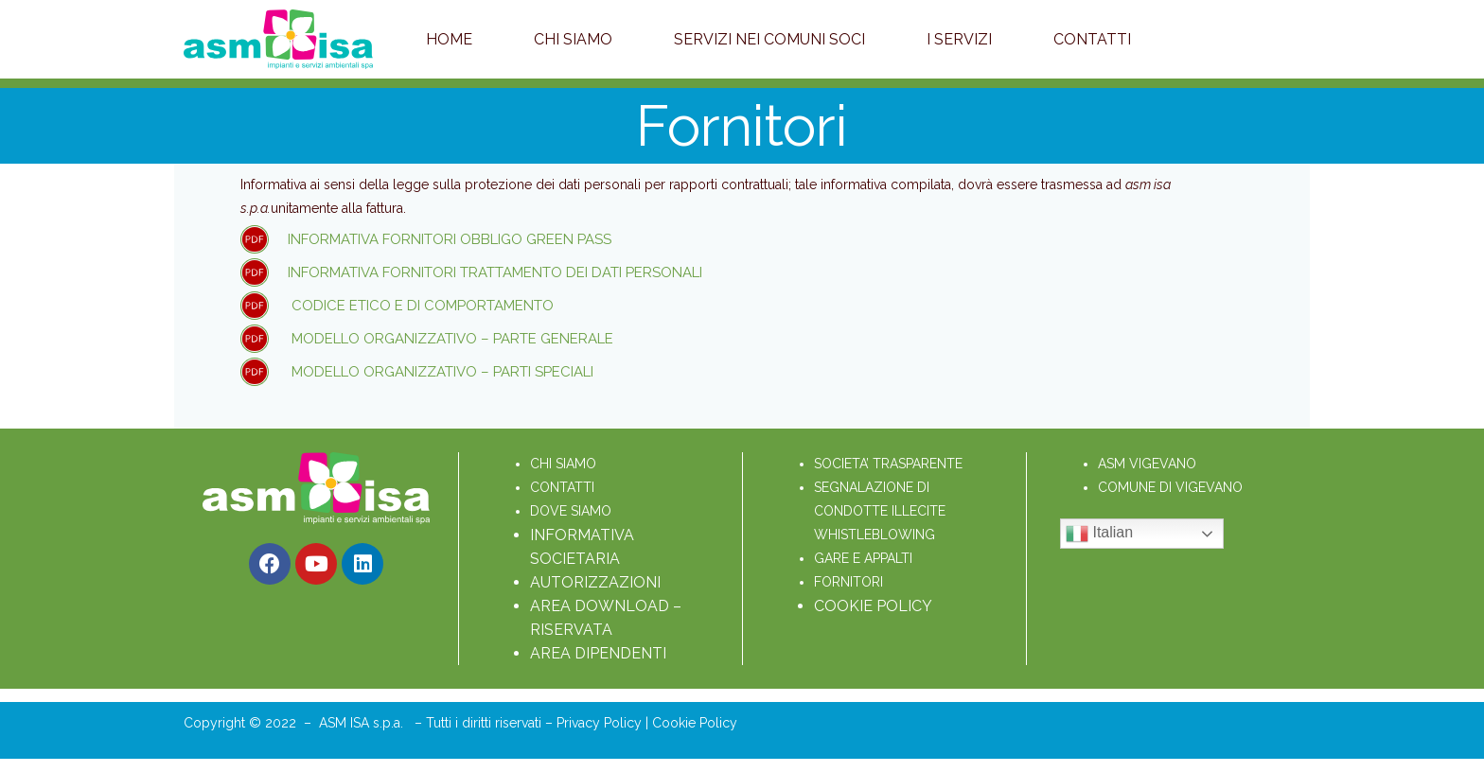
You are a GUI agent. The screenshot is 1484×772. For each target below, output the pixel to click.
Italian (1099, 533)
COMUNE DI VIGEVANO (1170, 487)
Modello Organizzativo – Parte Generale (450, 338)
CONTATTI (562, 487)
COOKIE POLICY (873, 606)
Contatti (1092, 39)
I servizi (959, 39)
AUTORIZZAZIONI (595, 582)
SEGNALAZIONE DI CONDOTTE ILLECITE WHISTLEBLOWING (881, 511)
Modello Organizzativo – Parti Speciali (440, 371)
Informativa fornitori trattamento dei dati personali (495, 272)
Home (449, 39)
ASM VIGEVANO (1147, 463)
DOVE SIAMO (570, 510)
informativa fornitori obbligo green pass (451, 239)
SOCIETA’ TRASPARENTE (888, 463)
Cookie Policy (694, 722)
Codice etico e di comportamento (421, 305)
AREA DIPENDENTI (598, 653)
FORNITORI (848, 581)
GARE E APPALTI (863, 558)
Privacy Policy (600, 722)
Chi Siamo (573, 39)
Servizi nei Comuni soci (769, 39)
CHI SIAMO (563, 463)
